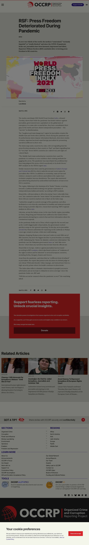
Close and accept (75, 533)
